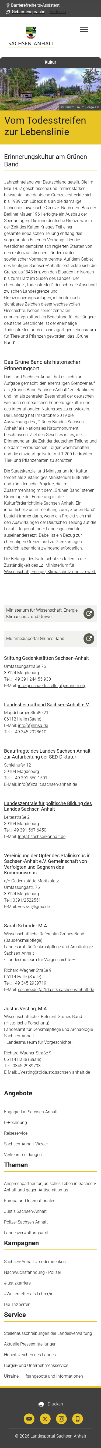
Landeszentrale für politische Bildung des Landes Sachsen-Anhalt (48, 806)
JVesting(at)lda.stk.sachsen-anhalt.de (54, 1072)
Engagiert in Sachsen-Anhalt (31, 1111)
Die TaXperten (17, 1304)
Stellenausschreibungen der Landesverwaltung (48, 1333)
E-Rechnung (15, 1122)
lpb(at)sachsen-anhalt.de (41, 836)
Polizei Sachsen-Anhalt (26, 1222)
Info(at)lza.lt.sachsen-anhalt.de (47, 784)
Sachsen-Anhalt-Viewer (26, 1143)
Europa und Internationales (29, 1200)
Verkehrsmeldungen (23, 1154)
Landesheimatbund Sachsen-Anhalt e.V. (47, 704)
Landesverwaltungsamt (26, 1232)
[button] (33, 5)
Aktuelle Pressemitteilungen (30, 1344)
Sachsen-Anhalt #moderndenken (35, 1261)
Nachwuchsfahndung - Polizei (32, 1272)
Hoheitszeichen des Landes (30, 1354)
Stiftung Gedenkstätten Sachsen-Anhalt (46, 658)
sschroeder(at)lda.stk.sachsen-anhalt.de (56, 989)
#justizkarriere (17, 1283)
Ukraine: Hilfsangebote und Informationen (43, 1376)
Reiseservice (15, 1133)
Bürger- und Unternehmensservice (36, 1365)
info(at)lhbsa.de (33, 725)
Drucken (50, 1404)
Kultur (50, 62)
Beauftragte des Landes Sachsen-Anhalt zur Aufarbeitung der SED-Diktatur (47, 754)
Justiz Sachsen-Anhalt (25, 1211)
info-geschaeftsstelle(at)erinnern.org (52, 685)
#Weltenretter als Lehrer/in (29, 1293)
